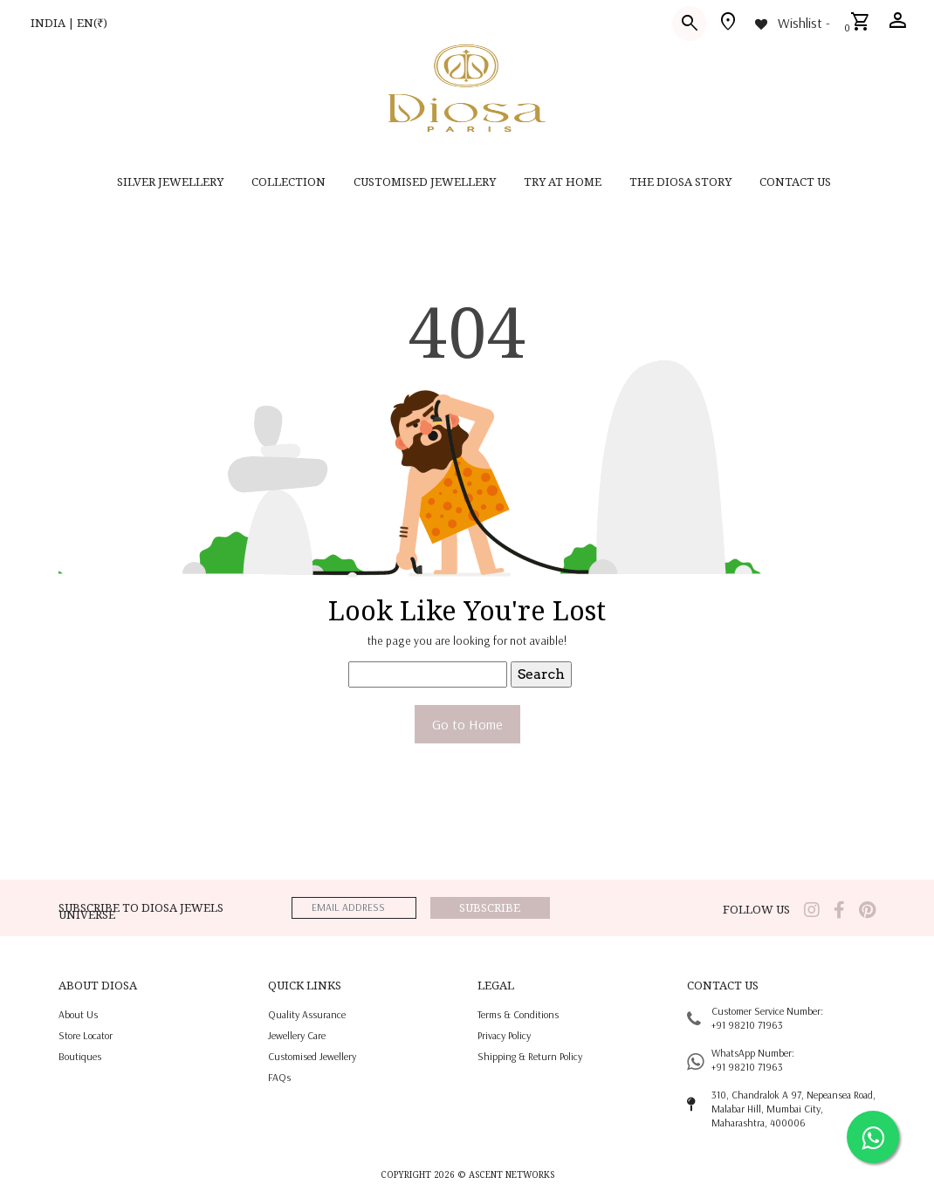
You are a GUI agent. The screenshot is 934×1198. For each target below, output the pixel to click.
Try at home (562, 181)
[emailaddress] (354, 908)
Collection (288, 181)
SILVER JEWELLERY (170, 181)
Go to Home (467, 724)
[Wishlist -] (791, 22)
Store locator (85, 1035)
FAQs (279, 1077)
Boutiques (79, 1056)
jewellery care (297, 1035)
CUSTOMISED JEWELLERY (425, 181)
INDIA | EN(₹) (69, 23)
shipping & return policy (529, 1056)
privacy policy (504, 1035)
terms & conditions (518, 1014)
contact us (795, 181)
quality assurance (307, 1014)
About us (78, 1014)
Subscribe (489, 907)
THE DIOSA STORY (680, 181)
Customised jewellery (312, 1056)
